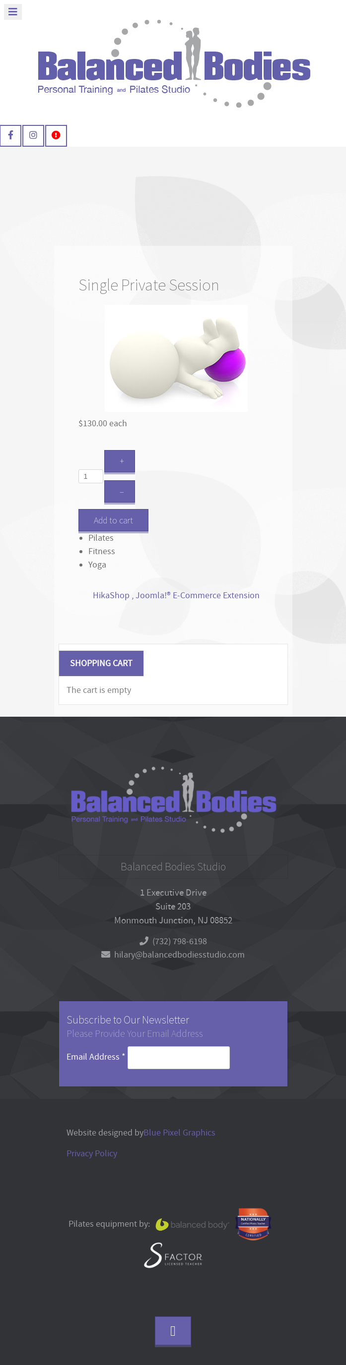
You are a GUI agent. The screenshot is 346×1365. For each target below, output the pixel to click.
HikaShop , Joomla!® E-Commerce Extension (176, 595)
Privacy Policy (92, 1153)
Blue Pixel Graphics (179, 1132)
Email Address (97, 1057)
